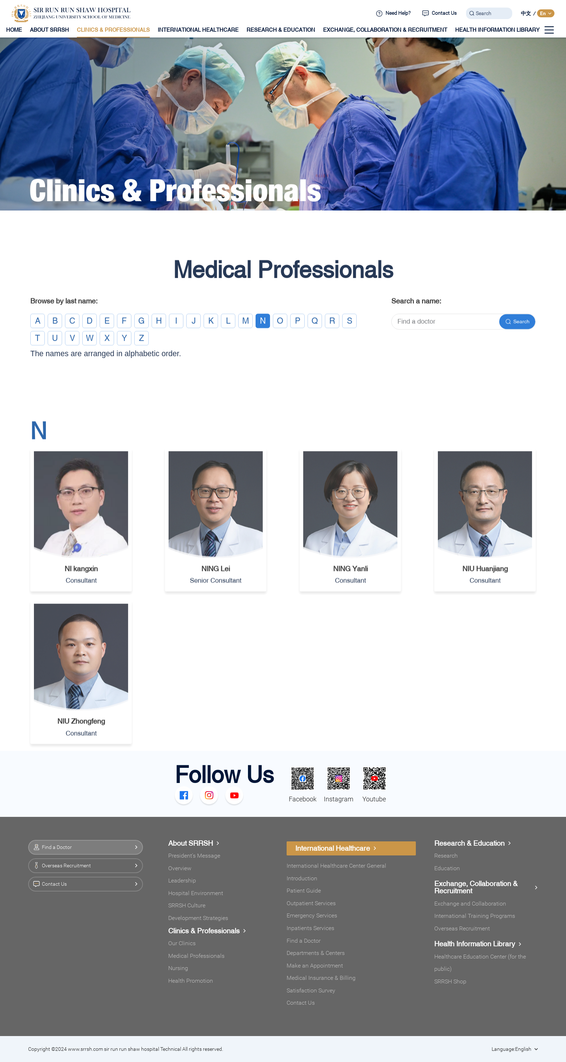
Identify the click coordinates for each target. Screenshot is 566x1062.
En (546, 13)
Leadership (182, 880)
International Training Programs (474, 915)
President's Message (194, 855)
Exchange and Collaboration (470, 903)
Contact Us (301, 1002)
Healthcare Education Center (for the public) (480, 963)
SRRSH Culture (186, 905)
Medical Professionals (196, 955)
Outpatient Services (311, 903)
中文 (526, 13)
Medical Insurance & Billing (321, 977)
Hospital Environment (195, 893)
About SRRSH (193, 843)
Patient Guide (304, 890)
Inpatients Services (310, 928)
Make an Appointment (315, 965)
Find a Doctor (304, 940)
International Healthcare (335, 848)
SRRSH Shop (450, 981)
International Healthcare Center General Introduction (336, 872)
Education (447, 868)
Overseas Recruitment (462, 928)
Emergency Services (312, 915)
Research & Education (472, 843)
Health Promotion (190, 980)
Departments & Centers (316, 953)
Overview (179, 868)
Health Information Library (478, 944)
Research (446, 855)
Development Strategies (198, 918)
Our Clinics (182, 943)
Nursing (178, 968)
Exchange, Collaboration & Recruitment (485, 887)
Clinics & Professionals (207, 931)
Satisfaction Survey (311, 990)
